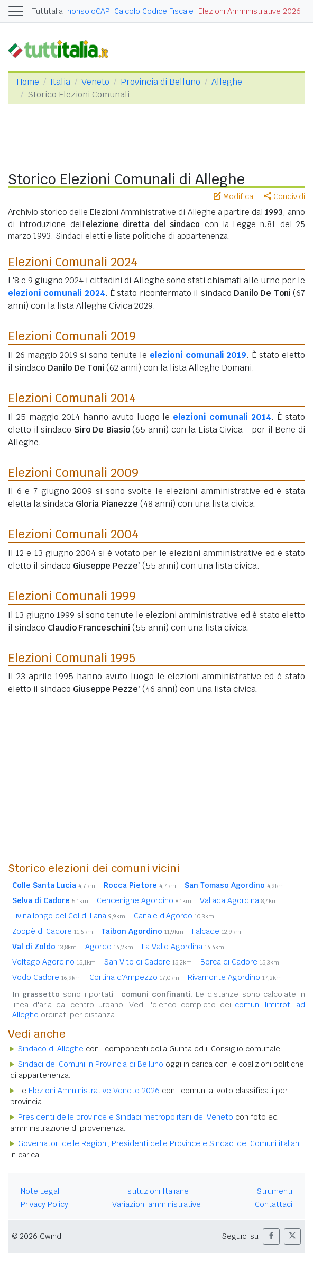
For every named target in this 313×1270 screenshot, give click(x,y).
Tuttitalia (47, 11)
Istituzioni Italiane (157, 1191)
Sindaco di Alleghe (51, 1048)
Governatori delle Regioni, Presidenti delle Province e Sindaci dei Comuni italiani (159, 1143)
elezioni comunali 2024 (56, 293)
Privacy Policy (44, 1204)
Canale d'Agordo (174, 916)
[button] (271, 1236)
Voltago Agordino (54, 962)
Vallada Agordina (239, 900)
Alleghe (226, 81)
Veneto (95, 81)
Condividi (284, 196)
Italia (60, 81)
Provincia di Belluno (160, 81)
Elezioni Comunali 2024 (72, 262)
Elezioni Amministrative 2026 (249, 11)
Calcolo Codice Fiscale (154, 11)
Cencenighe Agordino (144, 900)
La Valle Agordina (183, 946)
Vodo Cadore (46, 977)
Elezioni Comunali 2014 (72, 398)
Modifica (233, 196)
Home (27, 81)
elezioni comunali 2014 (222, 416)
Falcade (216, 931)
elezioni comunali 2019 (198, 355)
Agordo (109, 946)
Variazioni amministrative (156, 1204)
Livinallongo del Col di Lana (68, 916)
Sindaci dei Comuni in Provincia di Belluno (90, 1064)
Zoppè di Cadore (52, 931)
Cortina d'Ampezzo (134, 977)
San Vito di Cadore (148, 962)
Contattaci (273, 1204)
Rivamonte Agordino (235, 977)
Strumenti (274, 1191)
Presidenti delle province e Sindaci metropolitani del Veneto (125, 1117)
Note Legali (41, 1191)
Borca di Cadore (239, 962)
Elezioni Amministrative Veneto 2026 (94, 1090)
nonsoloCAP (88, 11)
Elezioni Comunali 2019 (72, 336)
